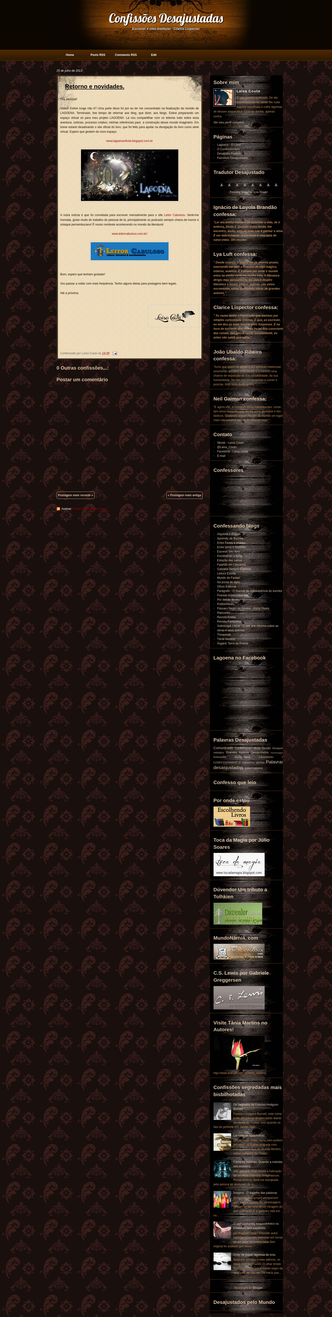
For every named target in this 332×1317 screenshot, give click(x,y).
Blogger (258, 1288)
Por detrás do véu (228, 599)
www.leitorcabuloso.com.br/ (129, 233)
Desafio (266, 748)
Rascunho (223, 613)
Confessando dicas (247, 748)
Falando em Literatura (231, 564)
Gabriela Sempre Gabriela (234, 569)
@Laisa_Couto (227, 447)
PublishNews (225, 604)
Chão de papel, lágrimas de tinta (254, 1254)
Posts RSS (97, 55)
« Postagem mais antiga (184, 495)
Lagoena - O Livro (229, 145)
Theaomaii (224, 634)
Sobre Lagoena (254, 768)
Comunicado (223, 748)
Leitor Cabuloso (174, 215)
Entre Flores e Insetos (231, 543)
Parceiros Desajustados (232, 158)
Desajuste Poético (229, 153)
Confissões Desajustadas (166, 18)
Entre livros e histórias (231, 547)
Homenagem (277, 752)
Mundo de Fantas (228, 578)
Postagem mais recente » (75, 495)
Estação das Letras (229, 560)
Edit (154, 55)
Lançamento (266, 756)
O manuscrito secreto (252, 762)
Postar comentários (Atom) (90, 509)
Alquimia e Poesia (229, 534)
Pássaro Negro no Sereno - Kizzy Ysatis (243, 608)
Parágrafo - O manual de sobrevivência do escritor (249, 591)
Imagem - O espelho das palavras (255, 1193)
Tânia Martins (226, 639)
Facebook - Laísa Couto (232, 451)
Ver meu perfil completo (229, 122)
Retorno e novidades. (95, 86)
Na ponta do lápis (228, 582)
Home (70, 55)
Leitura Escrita (226, 573)
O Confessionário (228, 149)
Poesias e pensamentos (232, 595)
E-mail (221, 456)
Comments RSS (126, 55)
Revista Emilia (226, 617)
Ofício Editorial (226, 586)
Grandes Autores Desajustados (247, 752)
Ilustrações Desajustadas (232, 756)
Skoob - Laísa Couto (230, 442)
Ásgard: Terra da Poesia (233, 643)
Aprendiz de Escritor (230, 538)
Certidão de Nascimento (249, 1135)
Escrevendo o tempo (230, 556)
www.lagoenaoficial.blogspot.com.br (129, 141)
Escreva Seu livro (228, 551)
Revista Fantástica (229, 621)
